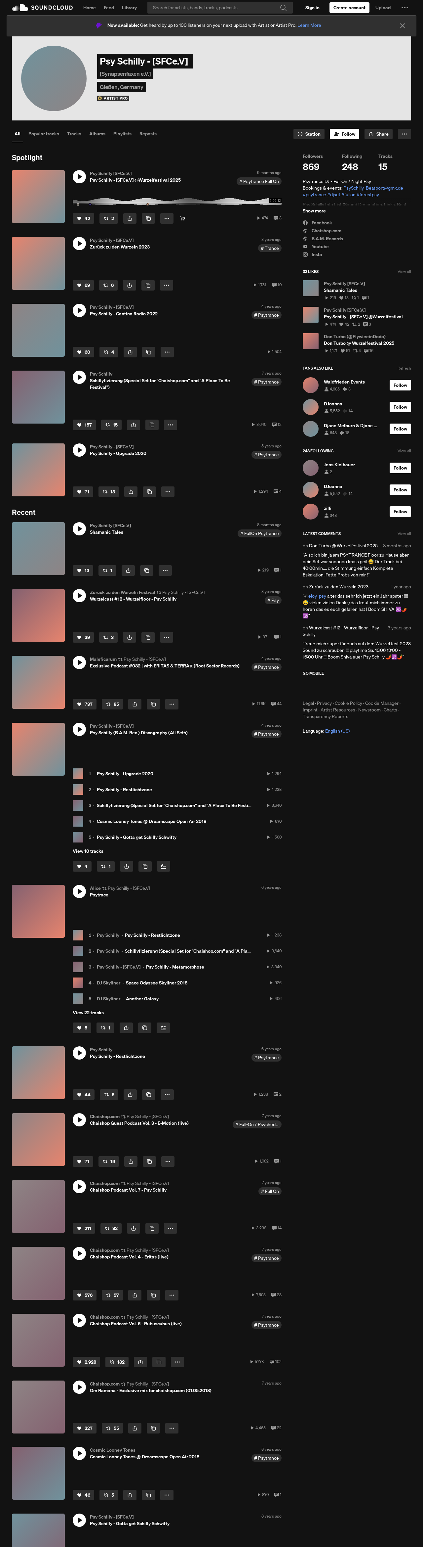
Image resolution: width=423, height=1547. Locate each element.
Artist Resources (338, 709)
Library (129, 7)
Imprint (310, 709)
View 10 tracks (88, 851)
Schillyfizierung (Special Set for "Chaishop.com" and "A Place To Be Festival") (177, 805)
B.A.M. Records (323, 238)
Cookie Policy (348, 703)
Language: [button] (326, 731)
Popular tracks (43, 133)
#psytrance (314, 194)
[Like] (83, 218)
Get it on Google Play (367, 688)
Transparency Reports (325, 716)
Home (89, 7)
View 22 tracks (88, 1012)
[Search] (220, 8)
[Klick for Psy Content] (182, 218)
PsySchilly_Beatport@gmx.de (373, 188)
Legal (308, 703)
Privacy (324, 703)
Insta (312, 254)
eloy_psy (317, 596)
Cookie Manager (382, 703)
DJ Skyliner (108, 982)
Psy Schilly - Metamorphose (175, 967)
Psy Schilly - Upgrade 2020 (125, 773)
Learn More (309, 25)
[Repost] (108, 218)
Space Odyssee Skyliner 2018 (156, 982)
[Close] (402, 25)
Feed (109, 7)
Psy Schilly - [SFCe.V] (118, 967)
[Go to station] (309, 134)
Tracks (74, 133)
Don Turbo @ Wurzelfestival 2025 (343, 545)
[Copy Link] (148, 218)
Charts (390, 709)
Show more (314, 210)
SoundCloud (42, 7)
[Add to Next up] (163, 866)
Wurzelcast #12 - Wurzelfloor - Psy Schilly (341, 631)
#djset (333, 194)
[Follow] (344, 134)
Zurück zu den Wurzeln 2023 (338, 586)
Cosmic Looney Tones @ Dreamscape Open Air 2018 (151, 821)
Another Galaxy (142, 998)
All (17, 133)
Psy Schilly (108, 935)
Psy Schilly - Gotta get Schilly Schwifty (136, 837)
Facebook (317, 222)
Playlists (122, 133)
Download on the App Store (322, 688)
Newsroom (369, 709)
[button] (405, 7)
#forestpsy (368, 194)
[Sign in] (312, 7)
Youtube (316, 246)
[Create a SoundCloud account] (349, 7)
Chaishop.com (322, 230)
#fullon (348, 194)
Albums (97, 133)
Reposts (148, 133)
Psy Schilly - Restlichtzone (124, 789)
